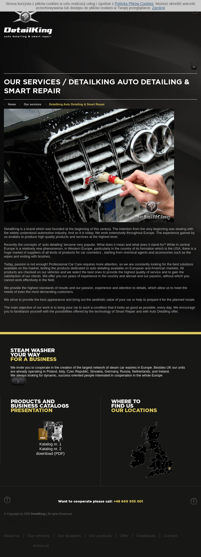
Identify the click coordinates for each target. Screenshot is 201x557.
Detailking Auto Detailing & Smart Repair (77, 104)
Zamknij (158, 8)
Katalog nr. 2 (50, 448)
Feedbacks (146, 535)
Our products (100, 535)
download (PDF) (50, 453)
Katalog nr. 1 (50, 444)
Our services (32, 104)
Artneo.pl (41, 545)
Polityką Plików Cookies (134, 4)
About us (11, 535)
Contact (170, 535)
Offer (124, 535)
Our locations (69, 535)
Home (12, 104)
